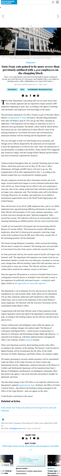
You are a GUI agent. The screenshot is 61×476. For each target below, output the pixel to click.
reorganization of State (17, 109)
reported (29, 331)
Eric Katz (17, 76)
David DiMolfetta (30, 76)
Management (30, 54)
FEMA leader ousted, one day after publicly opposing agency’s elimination (30, 437)
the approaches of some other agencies (30, 275)
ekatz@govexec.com (17, 420)
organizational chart (27, 376)
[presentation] (3, 458)
